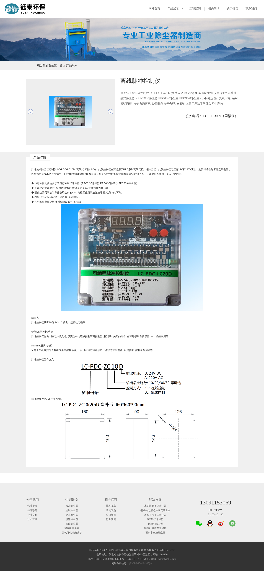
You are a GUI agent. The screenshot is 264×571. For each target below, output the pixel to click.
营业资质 (32, 505)
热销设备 (71, 499)
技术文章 (111, 505)
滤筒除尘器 (72, 523)
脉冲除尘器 (72, 515)
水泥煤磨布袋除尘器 (155, 505)
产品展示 (173, 8)
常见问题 (111, 510)
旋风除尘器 (72, 510)
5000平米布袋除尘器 (155, 515)
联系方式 (32, 519)
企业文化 (32, 515)
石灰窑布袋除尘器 (155, 532)
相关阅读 (213, 8)
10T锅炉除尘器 (155, 519)
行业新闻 (111, 519)
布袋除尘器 (72, 505)
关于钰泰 (232, 8)
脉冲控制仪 (43, 183)
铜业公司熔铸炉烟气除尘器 (155, 510)
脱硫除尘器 (72, 519)
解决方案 (155, 499)
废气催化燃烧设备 (72, 532)
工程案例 (195, 8)
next (110, 111)
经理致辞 (32, 510)
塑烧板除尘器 (71, 528)
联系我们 (251, 8)
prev (30, 111)
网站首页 (154, 8)
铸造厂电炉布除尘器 (155, 528)
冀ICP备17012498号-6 (140, 563)
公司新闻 (111, 515)
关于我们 (32, 499)
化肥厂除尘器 (155, 523)
